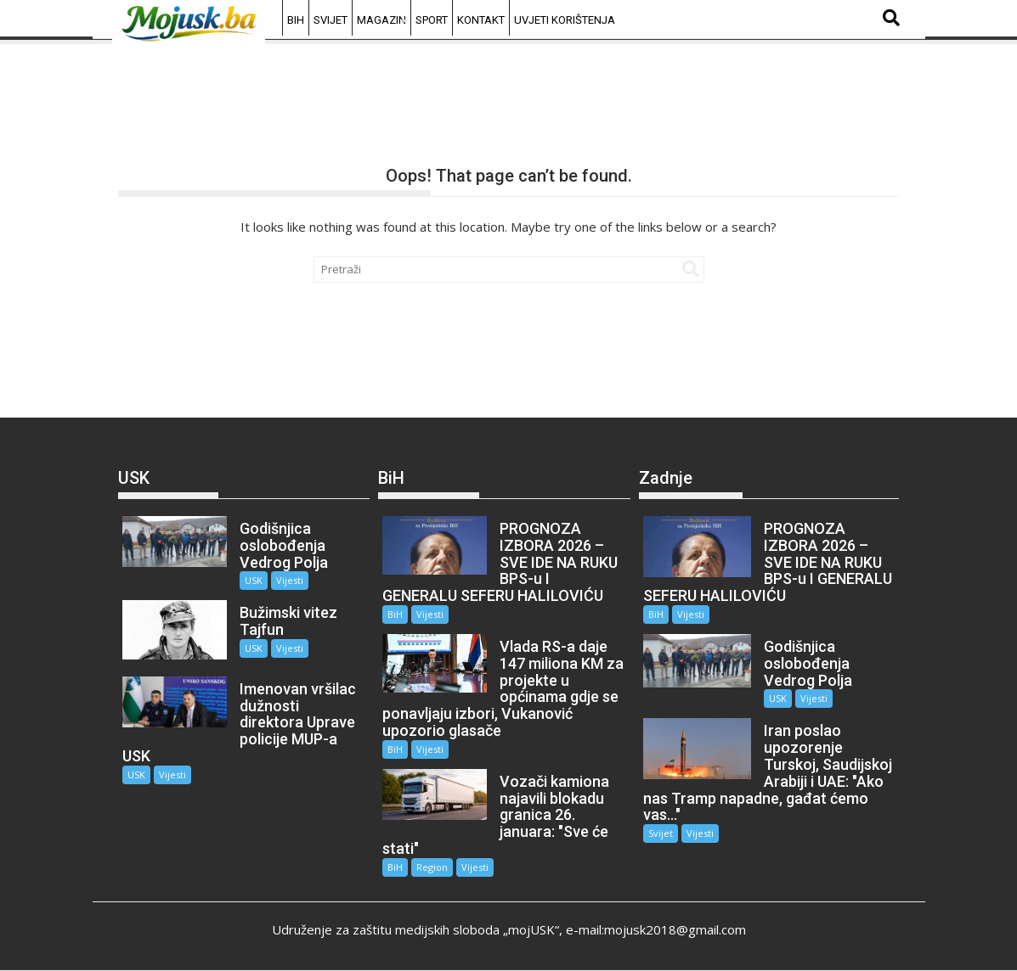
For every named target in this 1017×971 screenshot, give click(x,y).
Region (432, 867)
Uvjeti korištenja (564, 20)
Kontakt (481, 20)
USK (254, 580)
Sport (431, 20)
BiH (295, 20)
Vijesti (289, 580)
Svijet (330, 20)
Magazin (381, 20)
